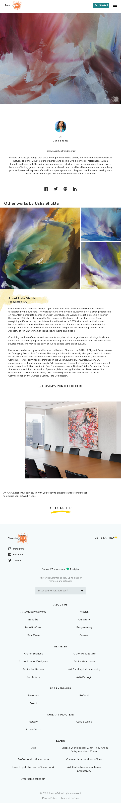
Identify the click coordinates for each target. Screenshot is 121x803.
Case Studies (84, 722)
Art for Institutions (33, 669)
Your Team (33, 635)
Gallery (33, 722)
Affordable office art (33, 779)
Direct (33, 703)
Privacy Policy (49, 798)
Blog (33, 748)
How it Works (33, 627)
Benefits (33, 619)
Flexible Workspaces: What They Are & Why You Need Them (84, 749)
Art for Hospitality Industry (84, 669)
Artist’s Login (84, 677)
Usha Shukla (61, 140)
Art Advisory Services (33, 612)
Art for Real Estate (84, 653)
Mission (84, 612)
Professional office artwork (33, 759)
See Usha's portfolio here (61, 386)
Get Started (101, 5)
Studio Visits (33, 729)
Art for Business (33, 653)
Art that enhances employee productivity (84, 769)
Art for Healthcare (84, 661)
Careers (84, 635)
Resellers (33, 695)
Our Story (84, 619)
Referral (84, 695)
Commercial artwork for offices (84, 759)
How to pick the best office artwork (33, 767)
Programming (84, 627)
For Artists (33, 677)
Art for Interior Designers (33, 661)
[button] (115, 5)
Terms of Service (70, 798)
